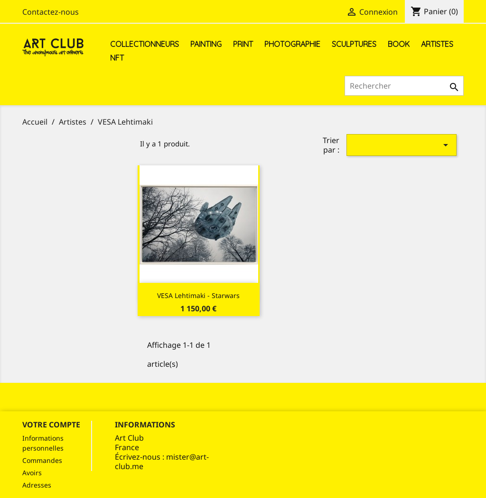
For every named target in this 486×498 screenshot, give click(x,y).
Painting (206, 44)
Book (399, 44)
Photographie (292, 44)
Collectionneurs (144, 44)
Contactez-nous (50, 12)
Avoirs (32, 472)
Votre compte (51, 424)
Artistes (437, 44)
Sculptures (354, 44)
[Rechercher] (404, 86)
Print (243, 44)
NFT (117, 58)
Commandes (42, 460)
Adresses (36, 484)
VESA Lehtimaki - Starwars (198, 295)
